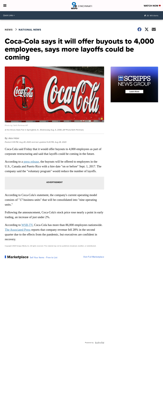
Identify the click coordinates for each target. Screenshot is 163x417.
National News (30, 30)
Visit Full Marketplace (93, 257)
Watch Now (152, 5)
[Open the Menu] (4, 5)
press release (31, 161)
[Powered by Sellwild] (99, 343)
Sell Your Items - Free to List (43, 257)
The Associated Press (17, 229)
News (9, 30)
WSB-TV (26, 225)
